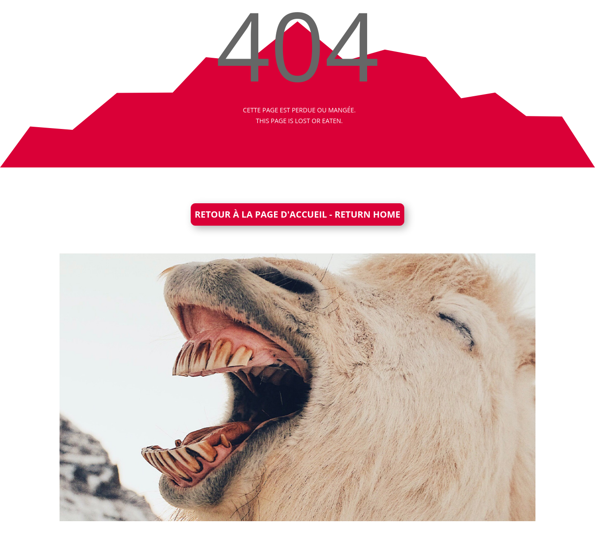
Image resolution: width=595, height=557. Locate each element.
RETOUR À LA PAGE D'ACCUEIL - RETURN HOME (297, 214)
